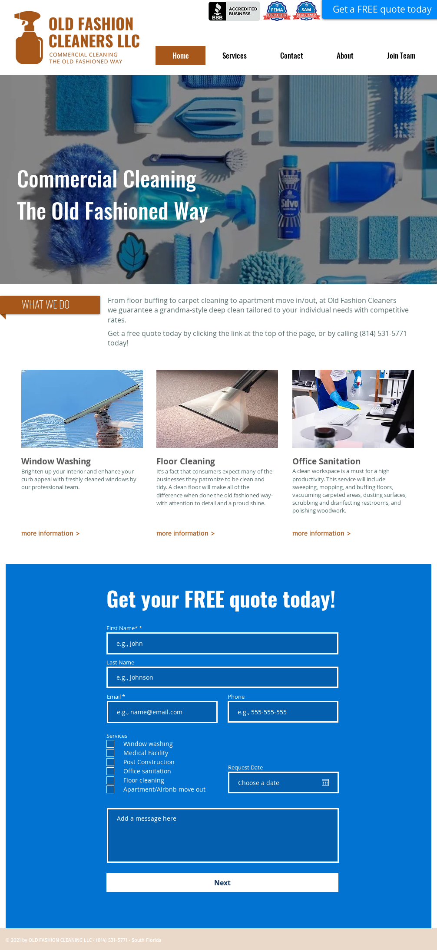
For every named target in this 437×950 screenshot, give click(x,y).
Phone (236, 697)
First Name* (122, 628)
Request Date (245, 767)
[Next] (222, 882)
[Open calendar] (325, 782)
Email (114, 697)
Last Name (120, 662)
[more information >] (58, 533)
